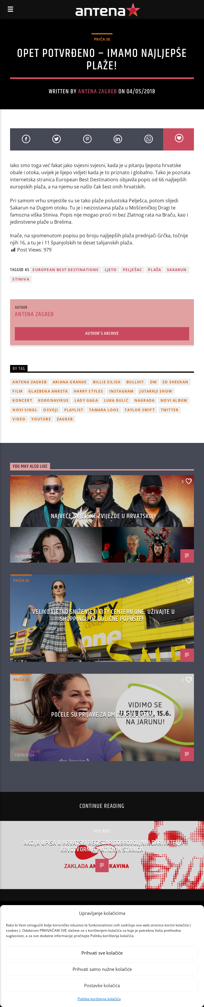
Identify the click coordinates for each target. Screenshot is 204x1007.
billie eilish (107, 382)
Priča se (102, 39)
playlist (73, 409)
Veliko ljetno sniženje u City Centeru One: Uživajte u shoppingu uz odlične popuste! (103, 615)
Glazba (20, 481)
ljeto (111, 269)
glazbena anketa (48, 391)
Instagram (121, 391)
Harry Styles (88, 391)
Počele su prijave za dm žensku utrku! (103, 715)
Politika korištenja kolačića (99, 998)
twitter (170, 409)
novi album (173, 400)
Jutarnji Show (155, 391)
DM (153, 382)
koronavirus (53, 400)
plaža (154, 269)
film (17, 391)
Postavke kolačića (102, 985)
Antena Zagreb (97, 91)
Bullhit (135, 382)
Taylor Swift (140, 409)
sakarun (177, 269)
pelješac (132, 269)
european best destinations (66, 269)
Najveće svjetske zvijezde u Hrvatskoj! (103, 516)
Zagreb (65, 419)
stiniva (20, 279)
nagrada (144, 400)
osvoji (50, 409)
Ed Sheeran (175, 382)
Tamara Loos (104, 409)
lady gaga (86, 400)
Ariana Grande (70, 382)
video (18, 419)
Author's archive (102, 333)
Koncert (22, 400)
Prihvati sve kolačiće (102, 953)
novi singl (24, 409)
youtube (41, 419)
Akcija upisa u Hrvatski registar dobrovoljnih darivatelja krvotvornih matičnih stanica (104, 846)
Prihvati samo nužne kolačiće (102, 969)
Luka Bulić (116, 400)
